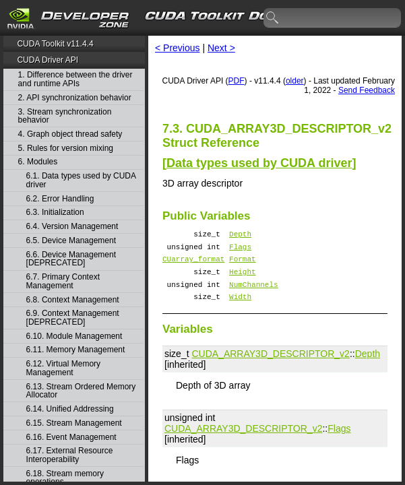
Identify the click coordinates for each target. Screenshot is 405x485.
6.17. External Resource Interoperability (69, 455)
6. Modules (38, 162)
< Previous (177, 47)
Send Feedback (366, 90)
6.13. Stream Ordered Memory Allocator (81, 391)
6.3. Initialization (55, 212)
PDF (236, 81)
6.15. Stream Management (74, 423)
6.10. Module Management (74, 336)
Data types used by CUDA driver (259, 163)
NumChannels (253, 294)
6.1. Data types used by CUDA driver (81, 180)
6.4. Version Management (72, 226)
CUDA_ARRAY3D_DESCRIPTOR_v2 (270, 365)
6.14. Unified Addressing (70, 409)
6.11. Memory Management (75, 350)
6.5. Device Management (71, 240)
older (295, 81)
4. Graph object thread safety (70, 134)
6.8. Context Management (72, 300)
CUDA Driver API (47, 60)
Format (242, 264)
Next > (221, 47)
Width (240, 308)
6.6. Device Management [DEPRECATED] (71, 259)
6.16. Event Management (71, 437)
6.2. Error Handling (60, 199)
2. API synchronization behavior (74, 98)
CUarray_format (193, 264)
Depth (240, 235)
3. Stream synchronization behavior (65, 116)
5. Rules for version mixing (65, 148)
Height (242, 279)
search (273, 18)
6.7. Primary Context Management (63, 281)
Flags (240, 250)
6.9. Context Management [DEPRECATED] (72, 317)
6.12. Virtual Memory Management (63, 368)
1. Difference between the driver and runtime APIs (75, 79)
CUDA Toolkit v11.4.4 (55, 43)
